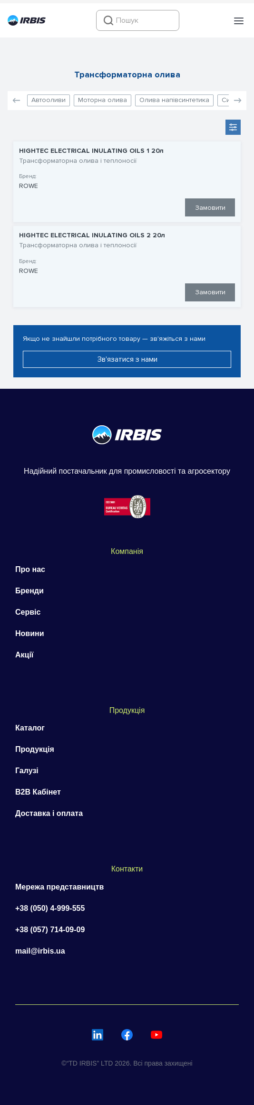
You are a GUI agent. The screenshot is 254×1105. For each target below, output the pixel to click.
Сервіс (27, 612)
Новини (29, 633)
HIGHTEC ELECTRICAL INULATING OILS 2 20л (92, 235)
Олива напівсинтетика (174, 100)
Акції (24, 655)
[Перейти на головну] (27, 23)
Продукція (34, 749)
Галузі (27, 771)
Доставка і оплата (49, 813)
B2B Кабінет (38, 792)
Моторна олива (102, 100)
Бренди (29, 591)
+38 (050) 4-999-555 (50, 908)
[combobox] (137, 20)
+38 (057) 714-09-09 (50, 930)
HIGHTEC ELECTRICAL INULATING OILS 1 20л (91, 151)
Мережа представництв (59, 887)
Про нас (30, 569)
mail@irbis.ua (40, 951)
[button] (238, 20)
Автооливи (48, 100)
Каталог (30, 728)
